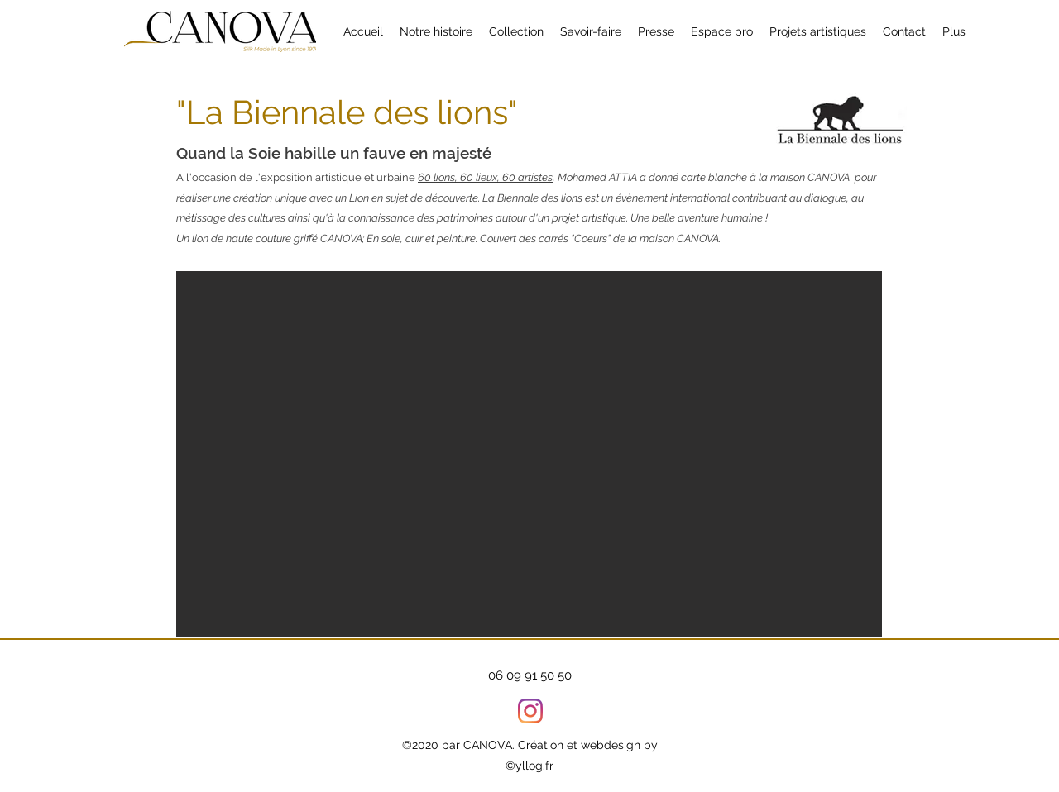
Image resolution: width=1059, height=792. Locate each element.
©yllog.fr (529, 765)
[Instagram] (530, 711)
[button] (818, 31)
